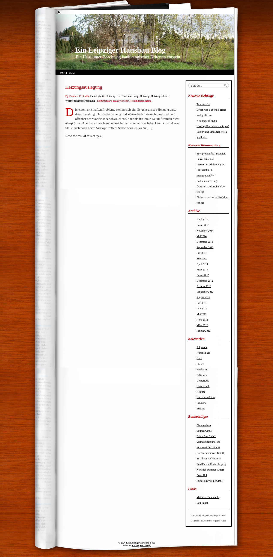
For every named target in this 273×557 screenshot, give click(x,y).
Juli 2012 (201, 303)
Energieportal (204, 153)
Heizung (111, 96)
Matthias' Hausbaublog (208, 497)
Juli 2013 (201, 252)
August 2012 (203, 297)
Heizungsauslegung (83, 87)
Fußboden (202, 375)
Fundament (202, 369)
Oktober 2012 (204, 286)
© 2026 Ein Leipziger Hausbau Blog (136, 542)
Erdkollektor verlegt (207, 181)
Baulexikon (202, 502)
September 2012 (205, 291)
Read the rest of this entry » (83, 136)
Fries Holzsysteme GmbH (210, 480)
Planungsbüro (204, 425)
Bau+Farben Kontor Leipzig (211, 464)
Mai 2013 (202, 258)
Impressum (67, 73)
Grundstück (203, 380)
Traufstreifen (203, 104)
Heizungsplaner (159, 96)
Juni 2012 (202, 308)
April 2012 (202, 319)
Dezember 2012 (205, 280)
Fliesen (200, 363)
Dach (199, 358)
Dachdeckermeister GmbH (210, 453)
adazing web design (141, 545)
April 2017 (202, 219)
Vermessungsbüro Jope (208, 441)
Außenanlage (203, 352)
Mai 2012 (202, 314)
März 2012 (202, 325)
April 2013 (202, 264)
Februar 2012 (203, 330)
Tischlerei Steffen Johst (209, 458)
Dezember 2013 (205, 241)
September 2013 (205, 247)
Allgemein (202, 347)
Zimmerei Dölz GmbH (208, 447)
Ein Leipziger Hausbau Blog (120, 50)
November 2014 (205, 230)
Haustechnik (97, 96)
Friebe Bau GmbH (206, 436)
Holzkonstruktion (206, 397)
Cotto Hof (202, 475)
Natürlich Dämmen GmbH (210, 469)
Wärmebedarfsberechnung (80, 100)
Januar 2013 (203, 275)
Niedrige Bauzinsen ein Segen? (213, 126)
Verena (200, 164)
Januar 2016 (203, 225)
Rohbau (201, 408)
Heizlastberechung (127, 96)
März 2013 (202, 269)
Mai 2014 (202, 236)
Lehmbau (201, 402)
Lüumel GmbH (204, 430)
